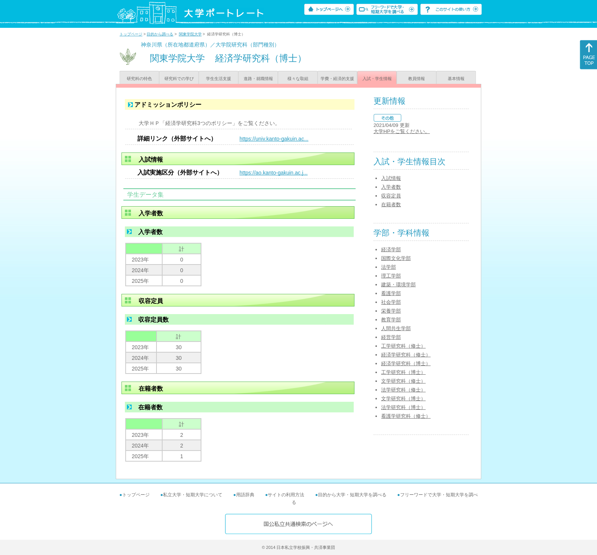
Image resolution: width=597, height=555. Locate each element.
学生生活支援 (218, 78)
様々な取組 (297, 78)
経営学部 (391, 337)
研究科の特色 (139, 78)
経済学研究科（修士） (406, 355)
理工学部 (391, 276)
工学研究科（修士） (403, 346)
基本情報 (456, 78)
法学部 (388, 267)
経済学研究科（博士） (406, 363)
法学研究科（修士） (403, 390)
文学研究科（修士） (403, 381)
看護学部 (391, 293)
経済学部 (391, 249)
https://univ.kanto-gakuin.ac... (273, 139)
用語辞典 (245, 494)
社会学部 (391, 302)
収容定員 (391, 196)
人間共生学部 (396, 328)
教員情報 (416, 78)
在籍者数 (391, 204)
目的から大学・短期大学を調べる (352, 494)
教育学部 (391, 319)
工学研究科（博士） (403, 372)
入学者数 (391, 187)
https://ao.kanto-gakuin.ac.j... (273, 173)
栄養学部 (391, 311)
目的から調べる (160, 34)
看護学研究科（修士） (406, 416)
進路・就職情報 (258, 78)
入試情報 (391, 178)
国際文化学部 (396, 258)
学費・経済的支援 (337, 78)
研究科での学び (179, 78)
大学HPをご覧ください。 (402, 131)
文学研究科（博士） (403, 398)
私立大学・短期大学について (192, 494)
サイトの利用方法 (286, 494)
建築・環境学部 (398, 284)
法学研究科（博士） (403, 407)
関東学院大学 (190, 34)
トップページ (131, 34)
